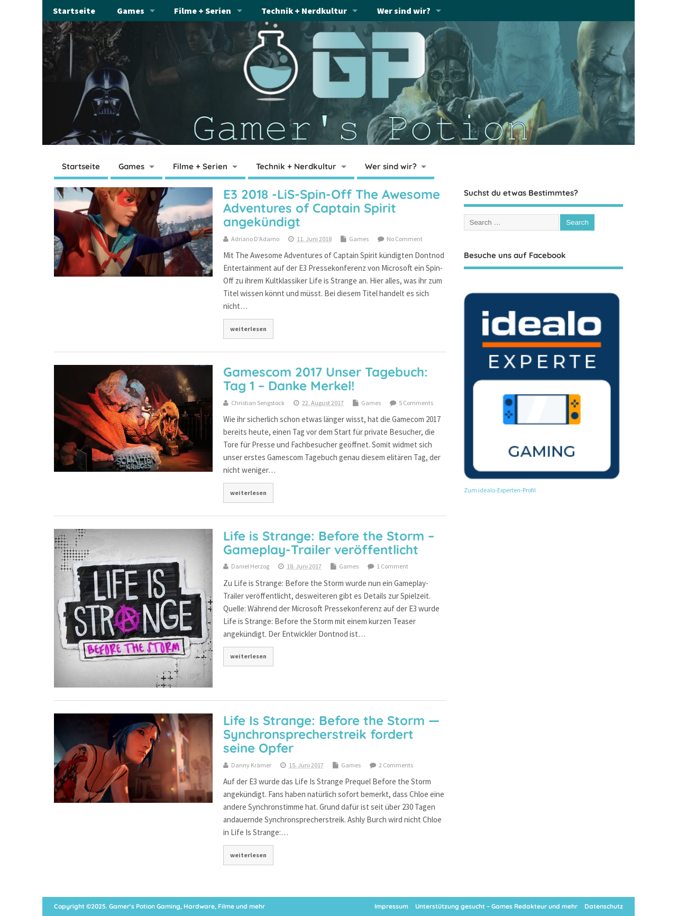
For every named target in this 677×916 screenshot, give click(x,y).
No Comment (405, 239)
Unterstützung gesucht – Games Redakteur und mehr (496, 906)
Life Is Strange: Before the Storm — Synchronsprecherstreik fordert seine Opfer (331, 734)
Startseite (74, 10)
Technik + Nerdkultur (304, 10)
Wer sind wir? (404, 10)
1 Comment (392, 566)
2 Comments (396, 765)
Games (130, 10)
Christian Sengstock (258, 403)
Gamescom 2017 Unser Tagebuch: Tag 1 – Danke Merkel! (325, 378)
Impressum (391, 906)
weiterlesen (248, 329)
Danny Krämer (251, 765)
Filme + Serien (202, 10)
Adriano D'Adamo (255, 239)
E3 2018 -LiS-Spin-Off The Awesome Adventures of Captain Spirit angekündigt (331, 208)
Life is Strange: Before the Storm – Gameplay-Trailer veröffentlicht (328, 542)
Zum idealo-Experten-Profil (500, 490)
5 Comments (416, 403)
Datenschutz (603, 906)
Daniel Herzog (250, 566)
